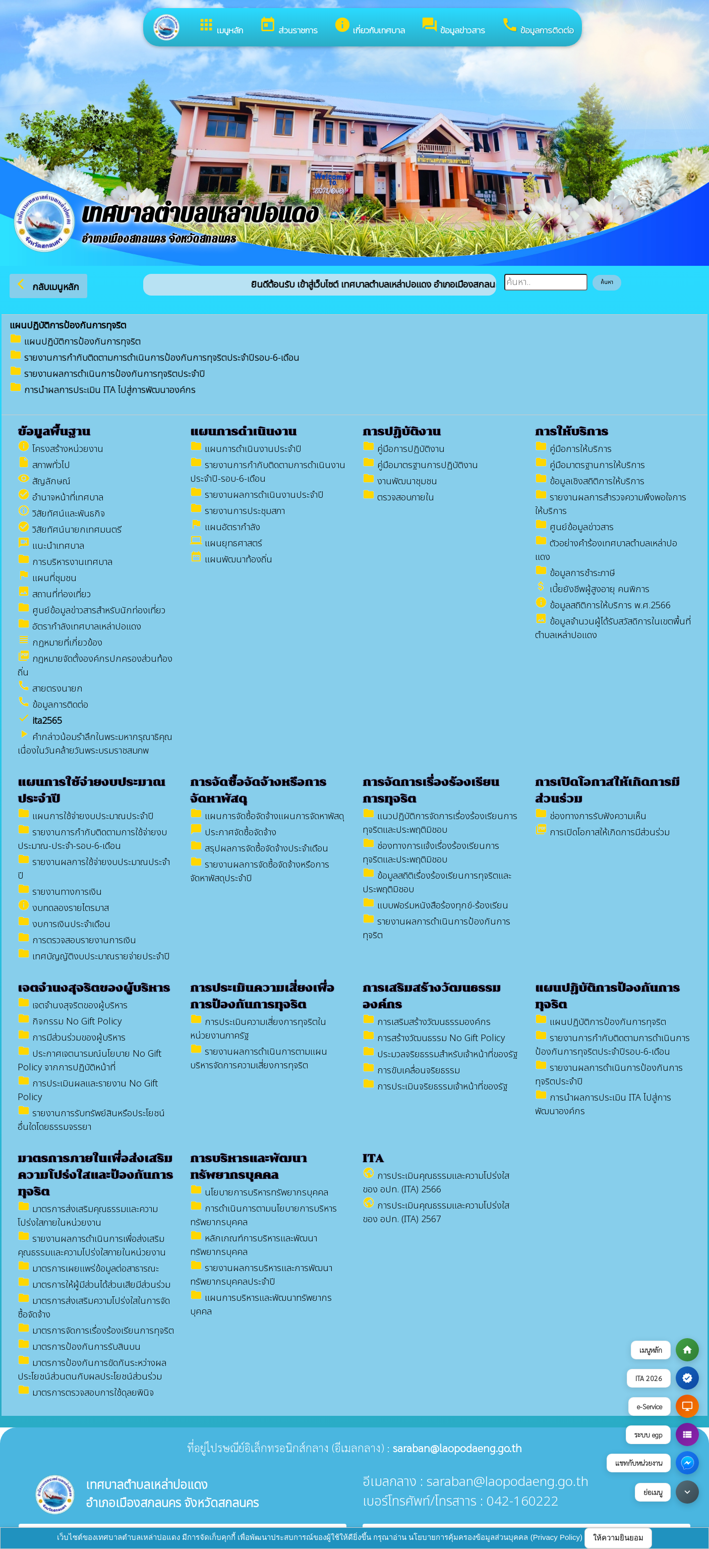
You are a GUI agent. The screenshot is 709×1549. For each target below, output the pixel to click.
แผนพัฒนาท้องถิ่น (231, 559)
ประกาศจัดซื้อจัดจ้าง (233, 832)
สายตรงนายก (50, 689)
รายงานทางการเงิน (60, 892)
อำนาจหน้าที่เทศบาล (60, 497)
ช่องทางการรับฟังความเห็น (590, 816)
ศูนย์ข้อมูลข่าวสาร (574, 527)
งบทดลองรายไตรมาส (63, 908)
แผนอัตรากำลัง (225, 527)
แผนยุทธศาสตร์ (226, 543)
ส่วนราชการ (288, 26)
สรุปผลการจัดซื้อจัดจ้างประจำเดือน (259, 848)
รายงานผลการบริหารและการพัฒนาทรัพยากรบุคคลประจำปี (261, 1275)
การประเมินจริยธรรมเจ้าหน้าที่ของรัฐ (435, 1087)
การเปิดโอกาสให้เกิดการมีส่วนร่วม (602, 832)
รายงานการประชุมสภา (237, 511)
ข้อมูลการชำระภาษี (575, 573)
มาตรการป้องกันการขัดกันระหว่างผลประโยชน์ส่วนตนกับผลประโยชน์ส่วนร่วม (92, 1370)
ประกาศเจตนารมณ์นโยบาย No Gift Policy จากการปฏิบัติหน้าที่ (89, 1060)
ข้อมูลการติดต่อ (537, 26)
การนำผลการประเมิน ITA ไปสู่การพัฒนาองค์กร (103, 390)
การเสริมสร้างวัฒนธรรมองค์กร (427, 1022)
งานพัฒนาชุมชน (400, 481)
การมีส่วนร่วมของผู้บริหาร (72, 1038)
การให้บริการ (571, 431)
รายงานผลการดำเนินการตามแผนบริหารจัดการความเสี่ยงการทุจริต (258, 1058)
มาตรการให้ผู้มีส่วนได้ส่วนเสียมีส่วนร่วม (94, 1285)
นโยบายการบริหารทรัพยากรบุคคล (259, 1192)
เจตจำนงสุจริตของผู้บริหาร (94, 988)
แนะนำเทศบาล (51, 546)
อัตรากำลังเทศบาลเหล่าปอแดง (79, 627)
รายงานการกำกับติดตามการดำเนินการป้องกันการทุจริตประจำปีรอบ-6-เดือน (155, 358)
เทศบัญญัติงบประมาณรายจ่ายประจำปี (94, 956)
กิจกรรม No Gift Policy (70, 1021)
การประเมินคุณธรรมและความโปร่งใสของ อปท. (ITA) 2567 (436, 1212)
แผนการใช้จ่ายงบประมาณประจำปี (86, 816)
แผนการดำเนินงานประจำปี (246, 449)
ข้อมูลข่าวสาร (453, 26)
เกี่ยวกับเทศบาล (369, 26)
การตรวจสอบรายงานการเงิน (77, 940)
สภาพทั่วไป (44, 465)
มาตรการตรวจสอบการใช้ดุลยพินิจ (86, 1393)
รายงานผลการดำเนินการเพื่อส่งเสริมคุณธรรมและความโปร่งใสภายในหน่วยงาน (92, 1245)
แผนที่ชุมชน (47, 578)
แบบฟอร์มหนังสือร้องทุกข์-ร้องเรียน (435, 905)
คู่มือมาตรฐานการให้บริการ (590, 465)
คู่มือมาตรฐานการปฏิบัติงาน (420, 465)
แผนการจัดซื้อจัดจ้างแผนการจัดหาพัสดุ (267, 816)
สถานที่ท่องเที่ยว (54, 594)
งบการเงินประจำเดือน (64, 924)
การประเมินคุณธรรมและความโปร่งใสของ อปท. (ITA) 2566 (436, 1182)
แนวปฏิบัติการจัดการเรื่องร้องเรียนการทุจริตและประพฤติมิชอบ (440, 823)
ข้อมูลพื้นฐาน (54, 431)
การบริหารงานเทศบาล (65, 562)
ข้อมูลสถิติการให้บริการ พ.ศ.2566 (603, 605)
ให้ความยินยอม (618, 1537)
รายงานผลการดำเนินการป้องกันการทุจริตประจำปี (107, 374)
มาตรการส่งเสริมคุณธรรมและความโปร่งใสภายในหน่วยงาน (88, 1216)
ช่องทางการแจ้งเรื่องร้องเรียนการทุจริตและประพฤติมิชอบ (431, 853)
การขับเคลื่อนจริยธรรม (411, 1070)
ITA (373, 1158)
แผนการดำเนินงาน (243, 431)
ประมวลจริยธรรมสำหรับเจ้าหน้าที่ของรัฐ (440, 1054)
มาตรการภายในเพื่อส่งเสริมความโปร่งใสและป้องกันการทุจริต (95, 1175)
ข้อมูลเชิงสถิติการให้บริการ (589, 481)
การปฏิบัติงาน (402, 431)
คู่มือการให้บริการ (573, 449)
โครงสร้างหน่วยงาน (60, 449)
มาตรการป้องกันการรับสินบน (79, 1347)
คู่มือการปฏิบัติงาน (404, 449)
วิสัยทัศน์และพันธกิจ (61, 514)
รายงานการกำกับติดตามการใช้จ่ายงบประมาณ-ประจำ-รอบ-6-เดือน (92, 839)
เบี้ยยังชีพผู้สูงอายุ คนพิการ (592, 589)
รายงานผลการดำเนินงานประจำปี (257, 495)
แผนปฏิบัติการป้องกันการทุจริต (75, 342)
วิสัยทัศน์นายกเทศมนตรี (70, 530)
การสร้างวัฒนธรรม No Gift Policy (434, 1038)
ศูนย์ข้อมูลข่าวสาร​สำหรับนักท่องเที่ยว (91, 610)
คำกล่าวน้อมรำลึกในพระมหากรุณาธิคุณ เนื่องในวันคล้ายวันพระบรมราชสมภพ (95, 744)
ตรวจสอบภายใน (398, 497)
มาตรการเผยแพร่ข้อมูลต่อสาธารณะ (88, 1269)
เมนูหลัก (220, 26)
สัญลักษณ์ (44, 481)
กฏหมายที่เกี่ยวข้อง (60, 643)
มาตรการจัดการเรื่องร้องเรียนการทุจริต (96, 1331)
